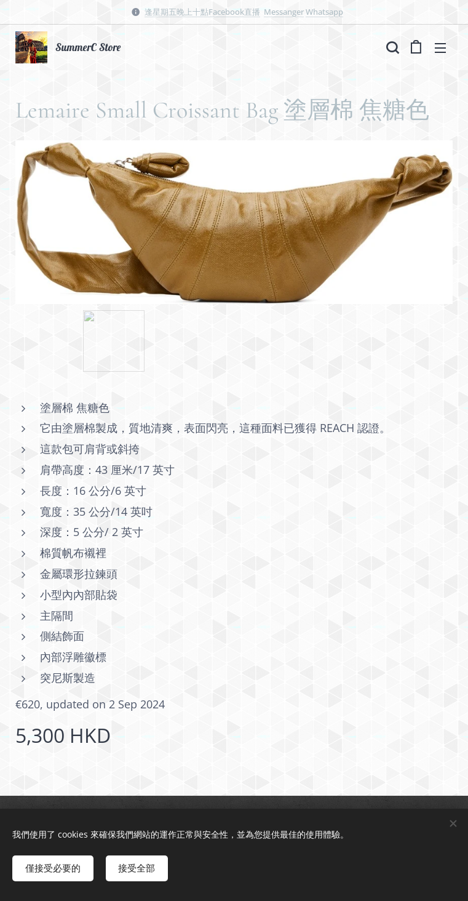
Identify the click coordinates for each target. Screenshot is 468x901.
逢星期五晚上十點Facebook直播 (202, 11)
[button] (391, 47)
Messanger (284, 11)
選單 (440, 48)
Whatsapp (324, 11)
